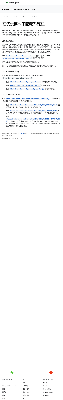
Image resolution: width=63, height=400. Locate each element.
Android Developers (8, 17)
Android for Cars (48, 392)
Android (4, 383)
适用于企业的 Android (9, 386)
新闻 (3, 395)
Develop (5, 10)
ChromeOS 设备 (48, 389)
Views (32, 10)
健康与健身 (26, 389)
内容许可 (21, 133)
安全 (3, 389)
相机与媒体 (26, 392)
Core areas (17, 10)
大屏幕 (45, 383)
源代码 (4, 392)
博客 (3, 398)
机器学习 (25, 386)
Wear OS (45, 386)
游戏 (24, 383)
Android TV (46, 395)
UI (26, 10)
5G (24, 398)
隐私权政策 (26, 395)
